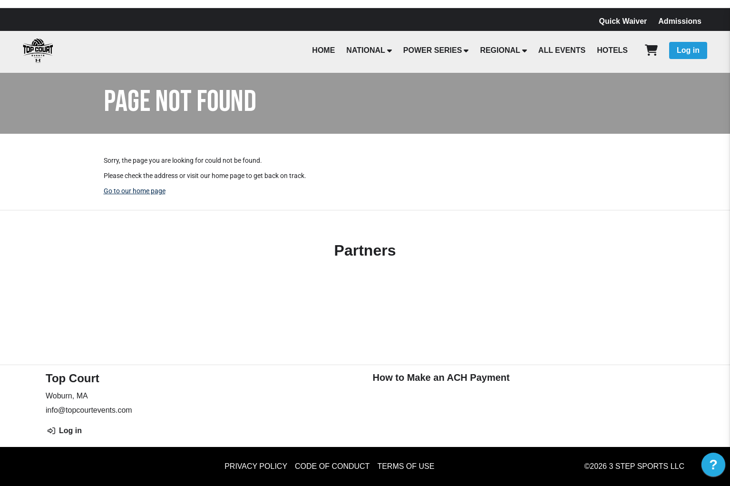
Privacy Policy (255, 466)
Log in (688, 50)
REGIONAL (500, 50)
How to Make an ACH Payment (441, 377)
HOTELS (612, 50)
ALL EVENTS (561, 50)
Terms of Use (405, 466)
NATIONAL (365, 50)
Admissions (679, 21)
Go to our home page (134, 191)
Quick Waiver (623, 21)
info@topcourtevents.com (89, 410)
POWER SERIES (432, 50)
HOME (323, 50)
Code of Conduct (332, 466)
